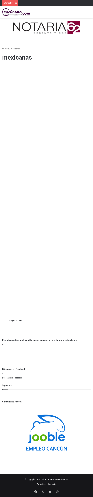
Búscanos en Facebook (12, 378)
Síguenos (7, 385)
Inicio (5, 49)
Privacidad (41, 484)
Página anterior (14, 320)
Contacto (52, 484)
